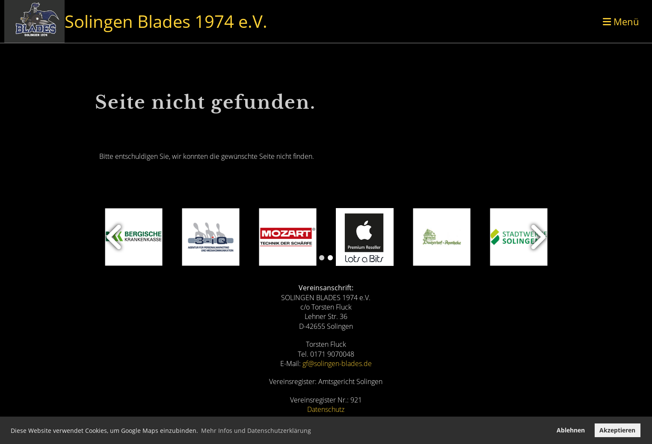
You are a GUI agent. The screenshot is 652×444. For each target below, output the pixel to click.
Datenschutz (325, 409)
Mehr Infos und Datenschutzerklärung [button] (256, 430)
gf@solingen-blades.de (337, 363)
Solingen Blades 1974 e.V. (166, 21)
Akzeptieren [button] (617, 430)
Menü (621, 21)
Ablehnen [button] (571, 430)
